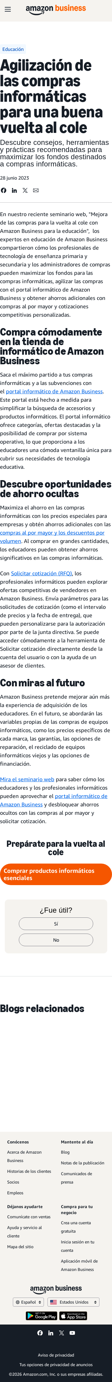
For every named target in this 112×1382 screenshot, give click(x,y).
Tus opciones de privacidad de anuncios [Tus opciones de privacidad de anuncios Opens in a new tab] (56, 1364)
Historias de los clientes (29, 1171)
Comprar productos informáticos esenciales (49, 874)
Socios (13, 1181)
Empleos (15, 1192)
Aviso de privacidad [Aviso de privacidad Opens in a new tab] (56, 1354)
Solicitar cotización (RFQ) (41, 573)
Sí (56, 924)
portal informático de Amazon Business (54, 391)
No (56, 940)
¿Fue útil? (56, 910)
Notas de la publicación (82, 1162)
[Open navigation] (7, 9)
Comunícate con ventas (28, 1216)
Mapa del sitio (20, 1246)
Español (28, 1301)
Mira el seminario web (27, 779)
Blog (65, 1152)
